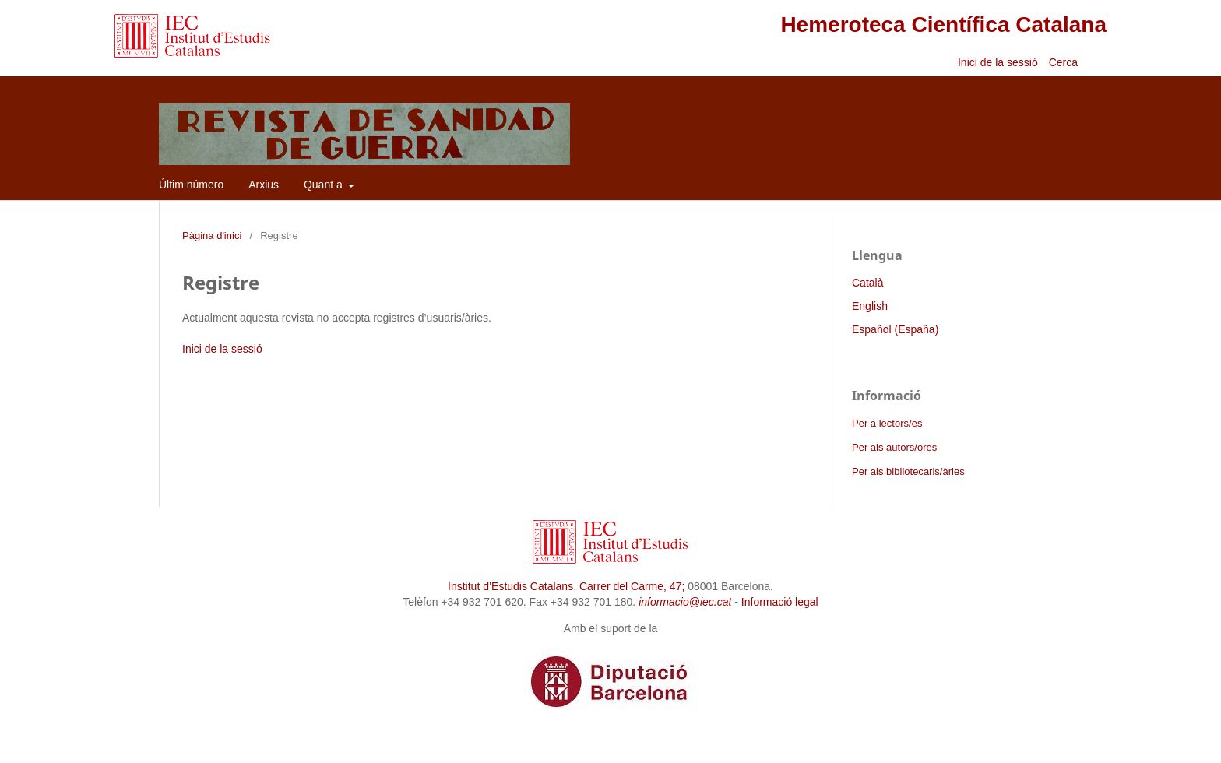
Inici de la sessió (998, 62)
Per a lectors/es (887, 423)
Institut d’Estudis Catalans (510, 586)
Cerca (1065, 62)
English (870, 306)
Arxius (263, 184)
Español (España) (895, 329)
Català (867, 282)
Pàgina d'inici (211, 235)
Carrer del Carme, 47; (631, 586)
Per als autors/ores (894, 447)
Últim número (191, 184)
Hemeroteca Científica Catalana (943, 24)
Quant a (325, 184)
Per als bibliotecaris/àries (908, 471)
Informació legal (779, 602)
